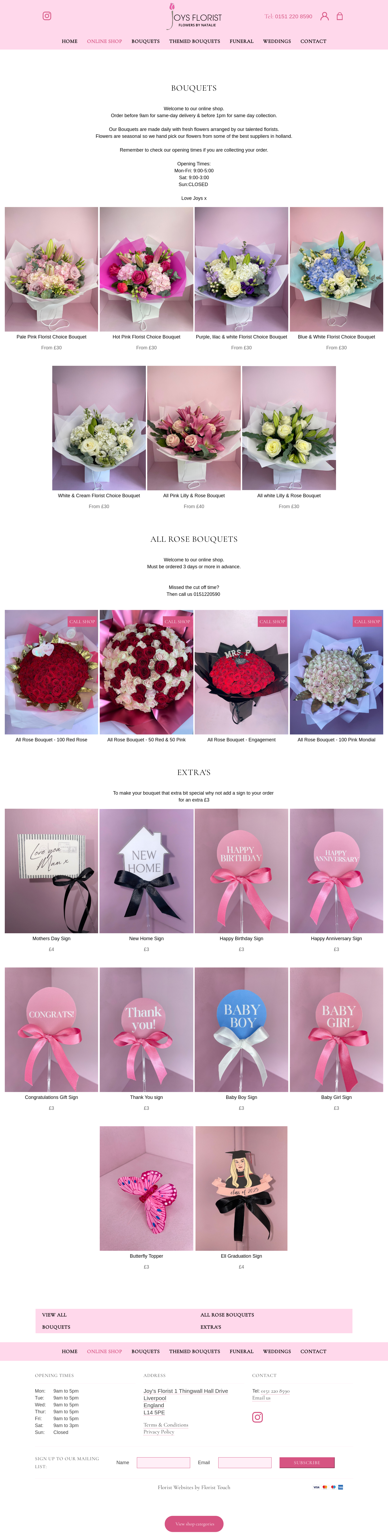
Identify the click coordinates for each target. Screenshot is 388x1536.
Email (204, 1462)
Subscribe (307, 1462)
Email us (261, 1397)
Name (122, 1462)
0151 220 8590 (293, 16)
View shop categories (195, 1524)
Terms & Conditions (165, 1424)
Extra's (210, 1327)
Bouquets (56, 1327)
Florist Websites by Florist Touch (194, 1487)
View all (54, 1315)
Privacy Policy (158, 1431)
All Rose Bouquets (227, 1315)
